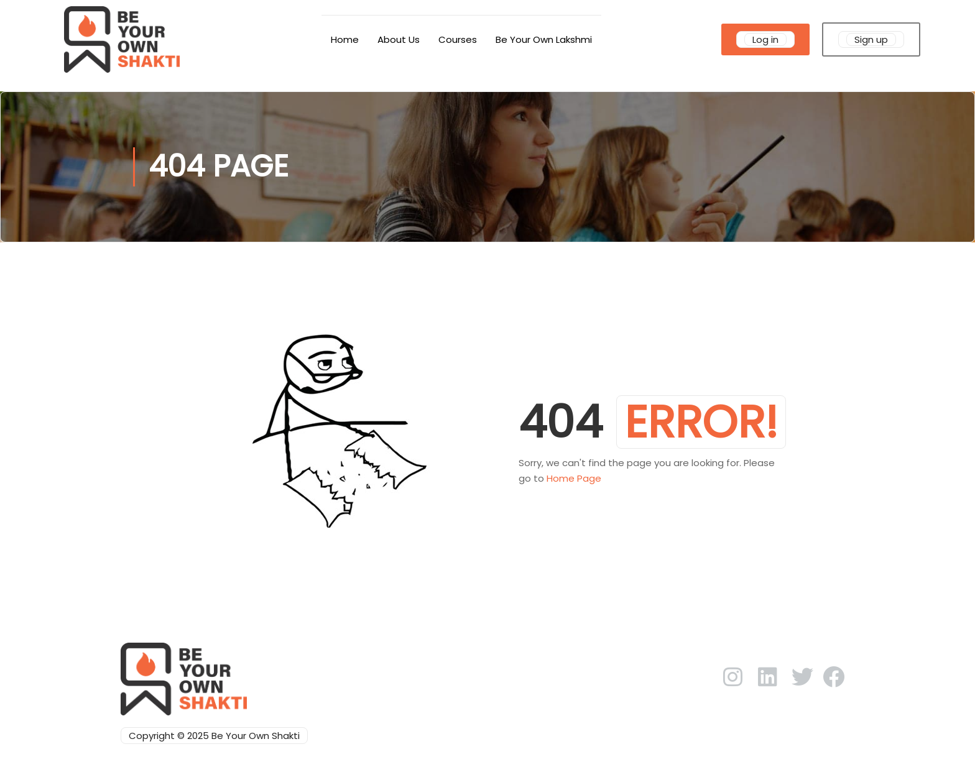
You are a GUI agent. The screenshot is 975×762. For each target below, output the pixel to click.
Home (345, 39)
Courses (457, 39)
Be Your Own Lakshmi (544, 39)
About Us (398, 39)
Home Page (574, 478)
